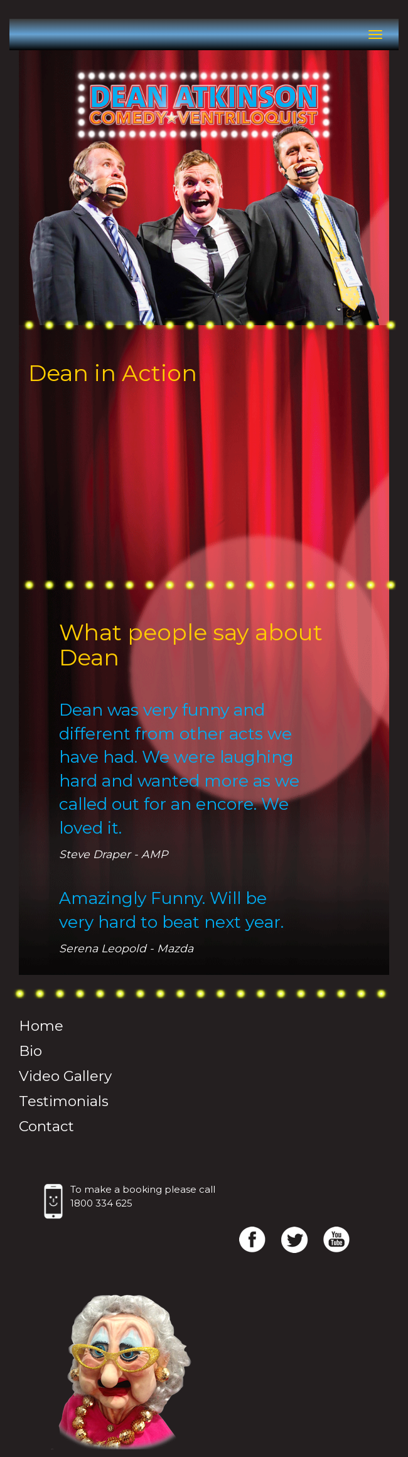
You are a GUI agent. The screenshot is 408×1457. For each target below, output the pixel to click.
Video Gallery (65, 1076)
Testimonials (64, 1101)
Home (41, 1026)
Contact (46, 1126)
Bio (30, 1051)
